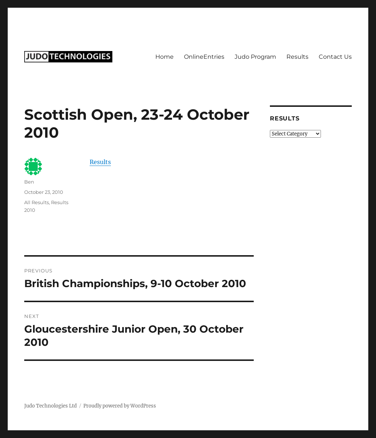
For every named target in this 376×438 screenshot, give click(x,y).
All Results (36, 202)
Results (297, 56)
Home (164, 56)
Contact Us (335, 56)
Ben (29, 182)
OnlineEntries (204, 56)
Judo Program (255, 56)
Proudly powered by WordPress (119, 406)
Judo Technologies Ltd (50, 406)
